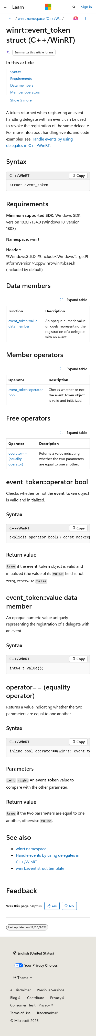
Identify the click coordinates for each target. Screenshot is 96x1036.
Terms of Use (20, 1012)
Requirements (21, 78)
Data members (21, 85)
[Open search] (74, 7)
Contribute (35, 997)
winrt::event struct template (40, 868)
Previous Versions (50, 989)
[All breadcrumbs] (10, 18)
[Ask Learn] (76, 18)
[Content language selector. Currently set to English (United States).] (33, 953)
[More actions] (85, 18)
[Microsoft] (48, 7)
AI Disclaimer (20, 989)
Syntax (15, 71)
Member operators (25, 92)
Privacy (55, 997)
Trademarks (46, 1012)
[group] (48, 537)
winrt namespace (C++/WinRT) (39, 18)
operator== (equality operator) (17, 458)
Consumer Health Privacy (30, 1005)
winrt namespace (31, 848)
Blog (13, 997)
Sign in (86, 6)
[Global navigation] (5, 7)
